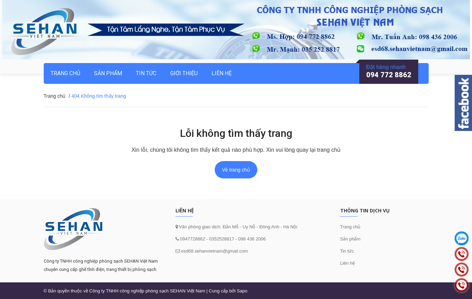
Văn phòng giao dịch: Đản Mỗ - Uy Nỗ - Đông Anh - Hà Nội (238, 226)
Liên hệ (347, 263)
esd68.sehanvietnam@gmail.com (214, 251)
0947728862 (192, 238)
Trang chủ (350, 226)
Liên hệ (222, 73)
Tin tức (146, 73)
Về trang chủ (236, 170)
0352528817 (221, 238)
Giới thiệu (184, 73)
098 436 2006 (252, 238)
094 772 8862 (388, 75)
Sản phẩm (108, 73)
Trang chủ (65, 73)
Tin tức (347, 251)
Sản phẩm (350, 238)
